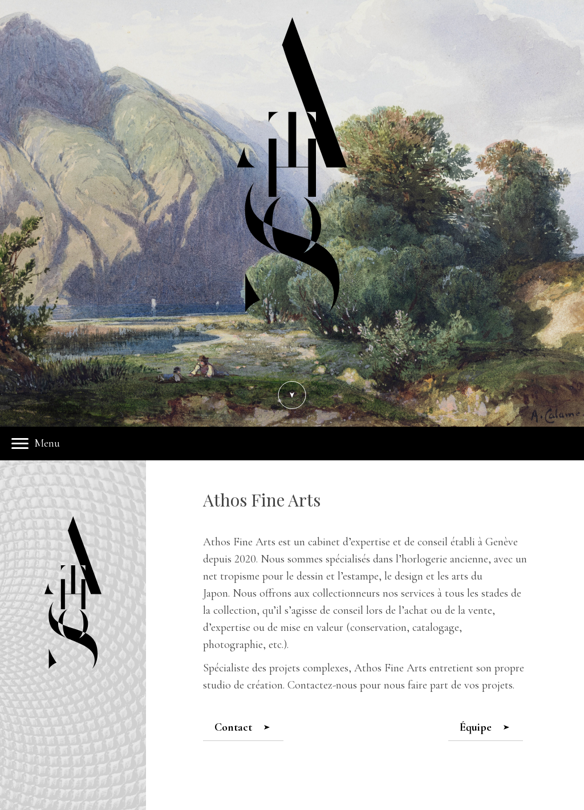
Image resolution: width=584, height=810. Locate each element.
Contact (242, 727)
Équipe (484, 727)
